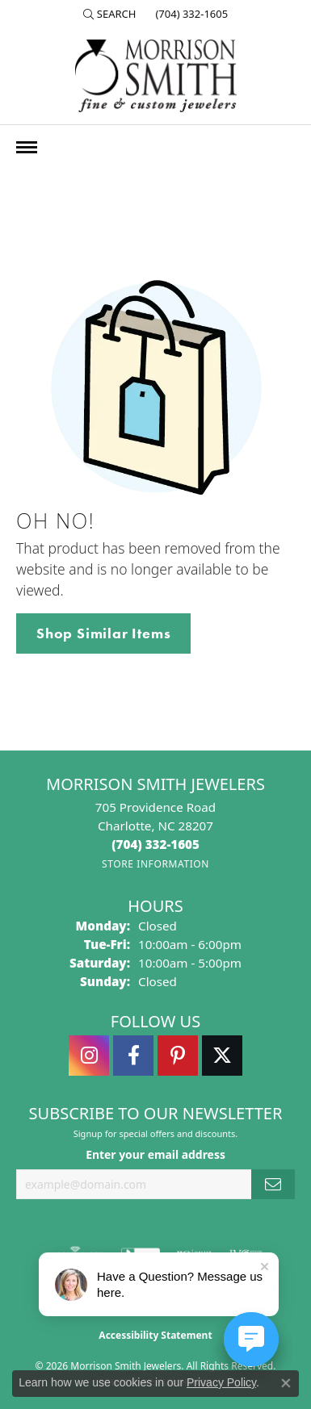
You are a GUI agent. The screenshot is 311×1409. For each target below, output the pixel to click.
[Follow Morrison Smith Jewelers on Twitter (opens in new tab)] (222, 1055)
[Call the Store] (155, 844)
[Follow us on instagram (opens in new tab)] (89, 1055)
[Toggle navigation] (26, 147)
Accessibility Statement (155, 1335)
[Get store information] (155, 864)
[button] (110, 13)
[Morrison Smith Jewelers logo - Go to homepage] (156, 76)
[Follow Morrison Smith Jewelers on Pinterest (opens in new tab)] (178, 1055)
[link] (190, 13)
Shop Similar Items (103, 633)
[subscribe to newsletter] (273, 1184)
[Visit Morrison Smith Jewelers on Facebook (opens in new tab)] (133, 1055)
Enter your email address (155, 1154)
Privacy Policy (221, 1382)
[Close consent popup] (286, 1383)
